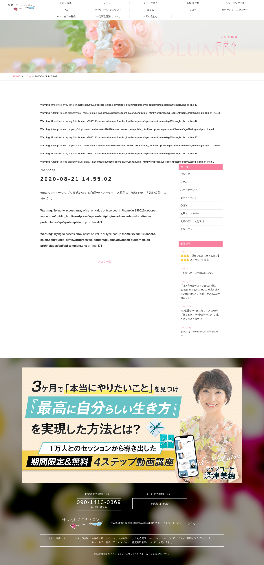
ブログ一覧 (104, 261)
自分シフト (186, 229)
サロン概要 (66, 3)
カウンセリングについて (108, 9)
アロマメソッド (121, 542)
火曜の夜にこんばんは (192, 221)
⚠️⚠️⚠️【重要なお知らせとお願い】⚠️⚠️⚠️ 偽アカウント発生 (200, 255)
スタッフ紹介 (150, 3)
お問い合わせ (150, 16)
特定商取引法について (108, 16)
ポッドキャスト (188, 197)
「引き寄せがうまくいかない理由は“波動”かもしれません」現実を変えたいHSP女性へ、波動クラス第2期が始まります (200, 289)
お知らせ (185, 173)
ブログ (192, 9)
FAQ (66, 9)
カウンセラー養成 (66, 16)
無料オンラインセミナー (235, 9)
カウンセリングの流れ (235, 3)
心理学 (184, 205)
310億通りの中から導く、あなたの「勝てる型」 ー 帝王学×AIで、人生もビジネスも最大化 (200, 312)
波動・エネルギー (189, 213)
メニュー (108, 3)
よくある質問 (139, 538)
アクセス (193, 523)
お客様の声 (193, 3)
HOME (16, 76)
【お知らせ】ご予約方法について (200, 270)
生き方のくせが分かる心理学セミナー (200, 331)
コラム (150, 9)
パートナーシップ (189, 189)
